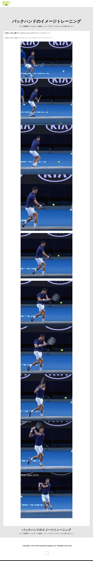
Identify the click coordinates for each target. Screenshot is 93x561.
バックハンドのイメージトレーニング (46, 21)
